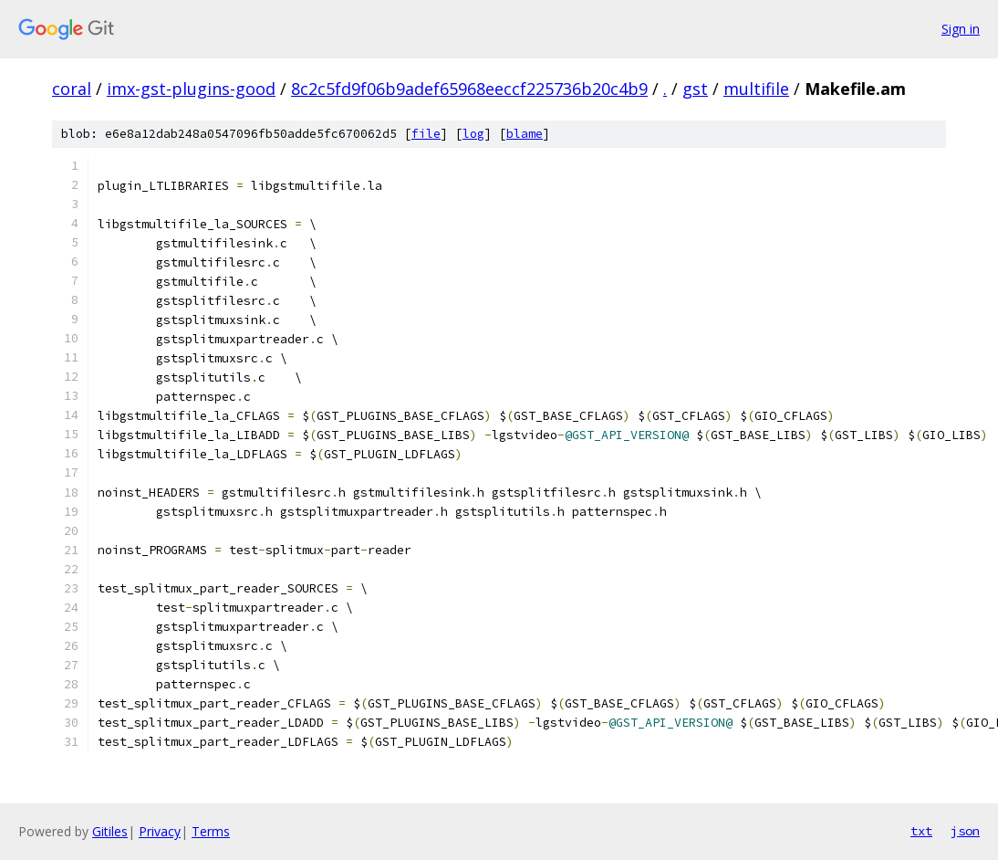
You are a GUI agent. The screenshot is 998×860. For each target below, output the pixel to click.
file (426, 134)
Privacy (160, 831)
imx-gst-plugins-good (191, 89)
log (473, 134)
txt (921, 831)
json (965, 831)
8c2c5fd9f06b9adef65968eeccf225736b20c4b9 (469, 89)
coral (71, 89)
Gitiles (110, 831)
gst (695, 89)
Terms (211, 831)
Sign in (960, 28)
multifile (756, 89)
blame (524, 134)
